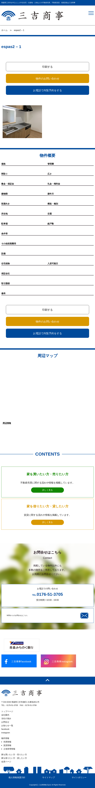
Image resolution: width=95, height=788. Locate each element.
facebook (5, 729)
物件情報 (5, 738)
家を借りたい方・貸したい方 (14, 758)
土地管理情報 (9, 749)
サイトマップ (48, 777)
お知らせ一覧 (7, 725)
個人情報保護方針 (17, 777)
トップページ (7, 711)
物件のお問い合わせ (47, 78)
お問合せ (5, 722)
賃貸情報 (7, 745)
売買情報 (7, 742)
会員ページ (6, 761)
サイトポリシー (79, 777)
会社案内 (5, 715)
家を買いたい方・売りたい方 (14, 754)
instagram (5, 732)
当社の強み (6, 718)
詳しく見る (47, 490)
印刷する (47, 66)
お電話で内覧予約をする (47, 90)
